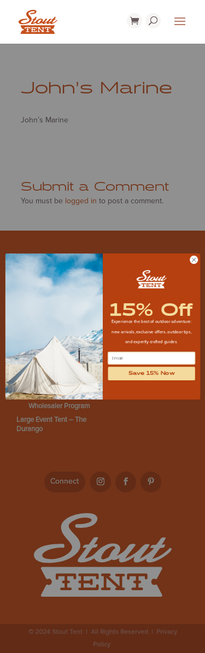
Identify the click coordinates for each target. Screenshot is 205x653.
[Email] (151, 358)
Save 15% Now (151, 373)
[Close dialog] (193, 259)
